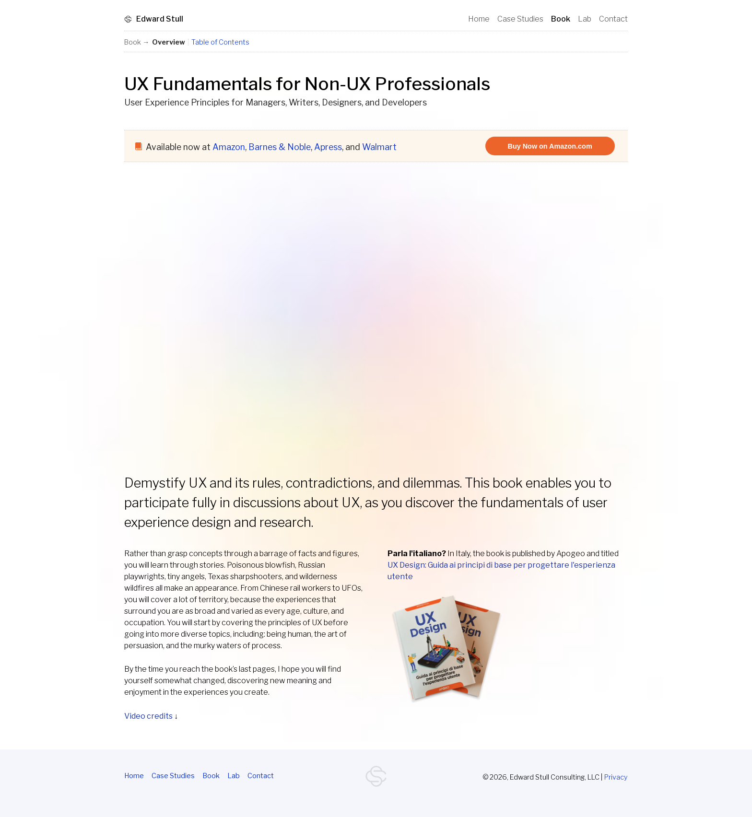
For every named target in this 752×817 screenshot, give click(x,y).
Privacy (616, 777)
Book (211, 775)
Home (134, 775)
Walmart (379, 147)
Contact (260, 775)
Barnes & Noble (279, 147)
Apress (328, 147)
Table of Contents (220, 42)
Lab (233, 775)
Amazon (228, 147)
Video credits (148, 716)
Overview (168, 42)
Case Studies (173, 775)
